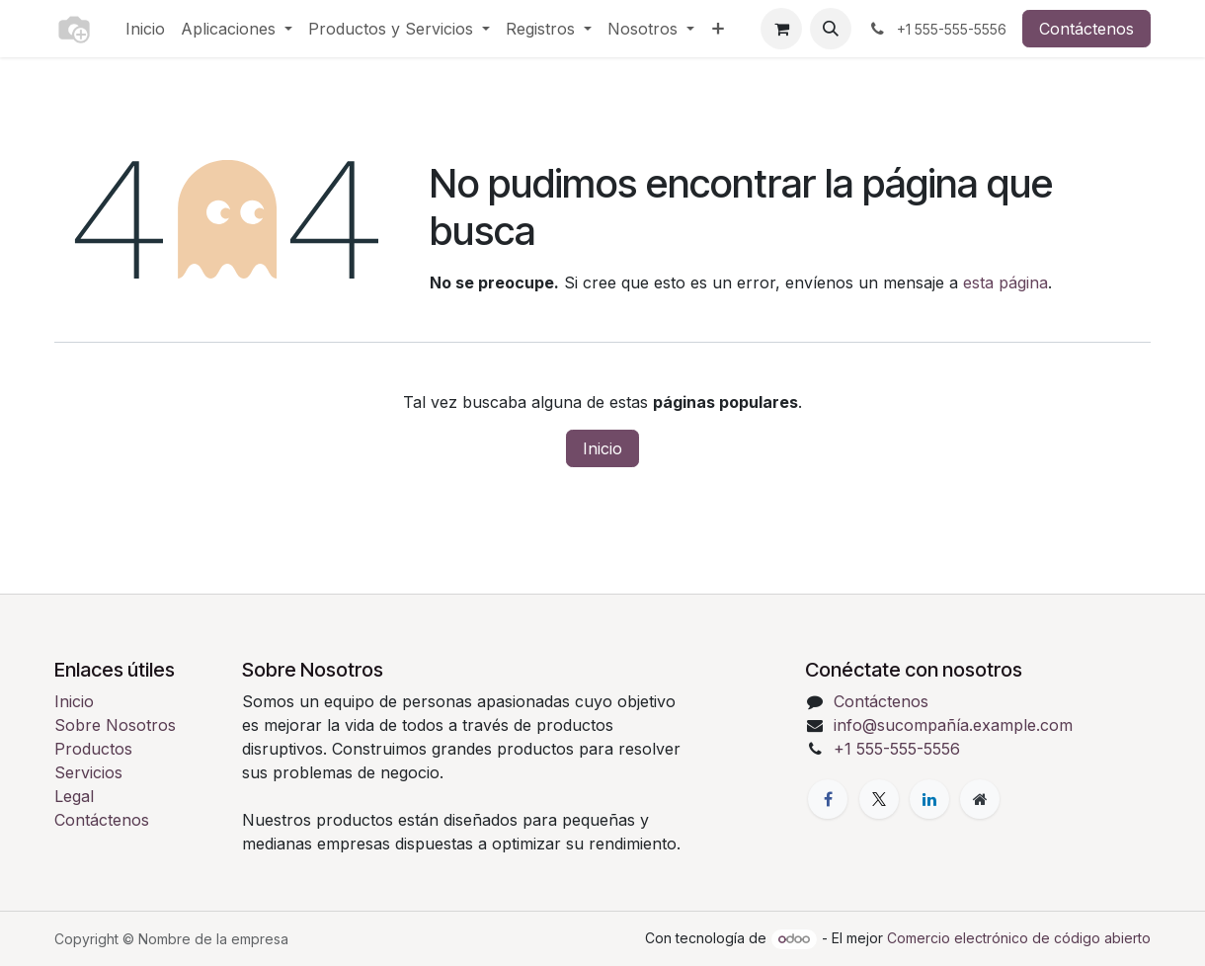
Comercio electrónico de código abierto (1019, 937)
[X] (879, 799)
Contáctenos (1086, 29)
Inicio (602, 448)
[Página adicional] (980, 799)
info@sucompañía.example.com (953, 725)
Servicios (88, 772)
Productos (93, 749)
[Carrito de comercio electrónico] (781, 28)
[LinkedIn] (929, 799)
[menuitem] (145, 28)
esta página (1005, 282)
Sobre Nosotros (115, 725)
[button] (830, 28)
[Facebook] (827, 799)
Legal (74, 796)
